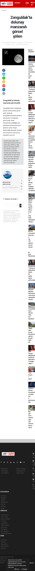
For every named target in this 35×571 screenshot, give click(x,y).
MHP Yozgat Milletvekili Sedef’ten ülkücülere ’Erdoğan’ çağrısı (31, 116)
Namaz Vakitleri (5, 519)
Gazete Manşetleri (6, 533)
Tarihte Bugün (5, 525)
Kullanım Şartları (21, 469)
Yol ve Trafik (4, 517)
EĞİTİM (3, 504)
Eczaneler (4, 521)
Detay (17, 569)
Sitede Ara (4, 540)
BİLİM (2, 508)
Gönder (20, 205)
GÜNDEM (3, 498)
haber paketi (3, 565)
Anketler (3, 542)
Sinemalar (4, 527)
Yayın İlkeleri (4, 471)
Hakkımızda (4, 469)
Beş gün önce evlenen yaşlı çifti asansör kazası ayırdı (30, 419)
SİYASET (17, 3)
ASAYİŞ (3, 506)
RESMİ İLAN (4, 502)
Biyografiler (4, 544)
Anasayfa (4, 10)
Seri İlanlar (4, 529)
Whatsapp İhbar (20, 471)
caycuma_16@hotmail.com (10, 187)
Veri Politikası (4, 473)
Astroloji (3, 548)
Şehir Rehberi (5, 531)
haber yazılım (4, 567)
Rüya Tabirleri (5, 546)
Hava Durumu (5, 515)
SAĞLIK (3, 500)
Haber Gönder (20, 473)
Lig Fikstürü (4, 523)
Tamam (24, 569)
